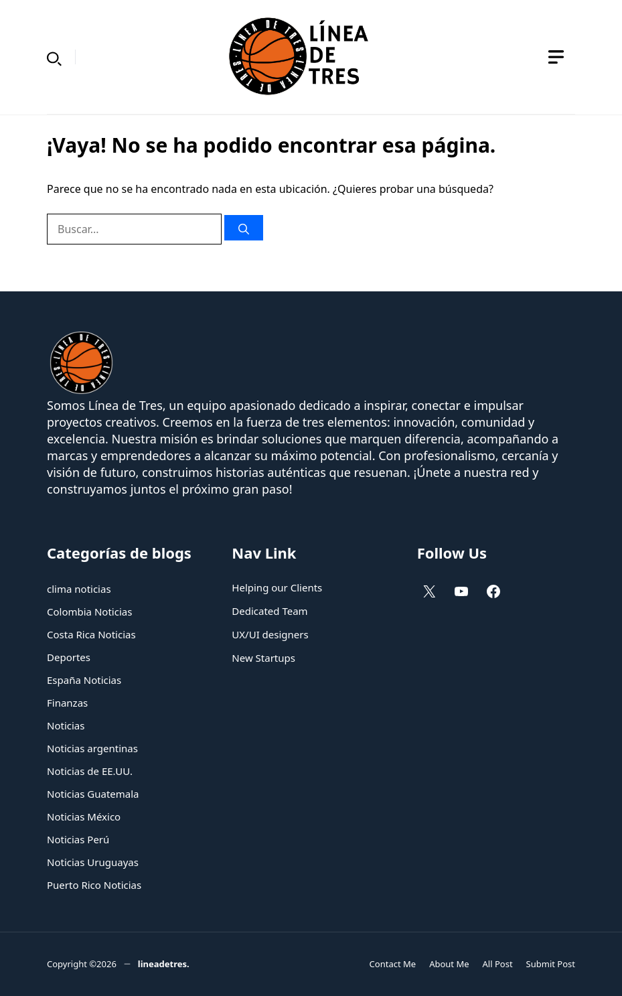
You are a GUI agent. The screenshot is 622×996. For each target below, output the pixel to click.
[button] (54, 57)
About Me (449, 964)
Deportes (68, 657)
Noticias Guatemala (93, 793)
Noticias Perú (78, 839)
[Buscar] (243, 227)
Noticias (65, 725)
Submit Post (550, 964)
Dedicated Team (269, 611)
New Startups (263, 657)
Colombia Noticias (89, 611)
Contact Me (393, 964)
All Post (498, 964)
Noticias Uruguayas (93, 862)
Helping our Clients (277, 587)
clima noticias (79, 588)
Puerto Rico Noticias (94, 885)
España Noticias (84, 680)
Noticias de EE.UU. (90, 771)
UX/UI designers (270, 634)
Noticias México (84, 816)
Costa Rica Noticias (91, 634)
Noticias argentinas (92, 748)
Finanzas (67, 702)
